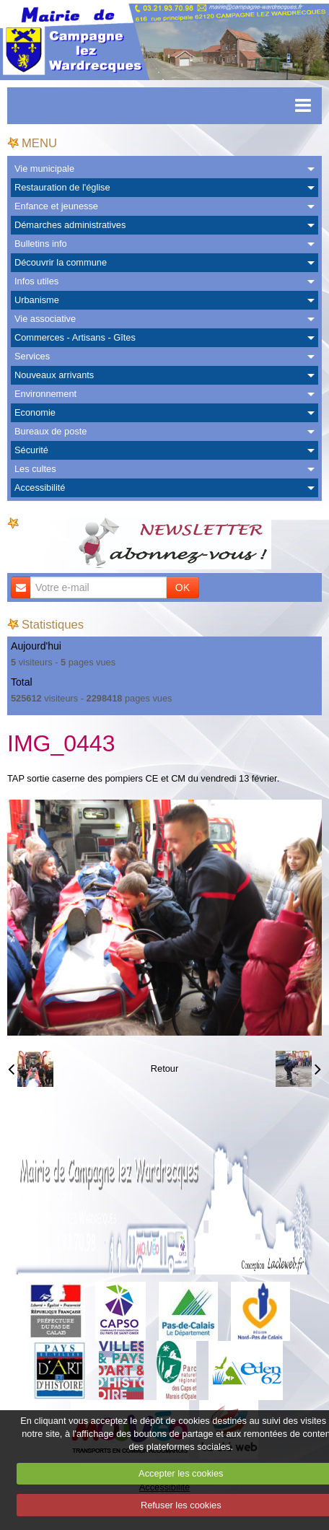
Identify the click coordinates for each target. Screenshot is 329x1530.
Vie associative (45, 318)
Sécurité (31, 450)
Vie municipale (44, 168)
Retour (164, 1068)
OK (182, 587)
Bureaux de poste (50, 431)
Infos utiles (36, 281)
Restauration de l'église (62, 187)
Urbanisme (36, 299)
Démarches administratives (70, 224)
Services (32, 356)
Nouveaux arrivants (54, 375)
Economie (35, 412)
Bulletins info (40, 243)
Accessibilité (39, 487)
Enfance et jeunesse (56, 206)
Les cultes (35, 468)
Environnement (45, 393)
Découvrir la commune (60, 262)
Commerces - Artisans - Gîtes (75, 337)
